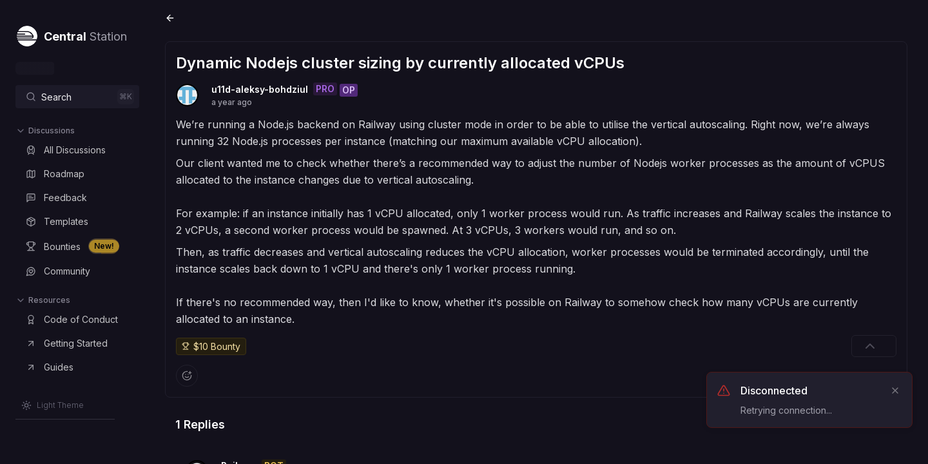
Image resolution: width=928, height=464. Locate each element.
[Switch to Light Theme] (52, 405)
